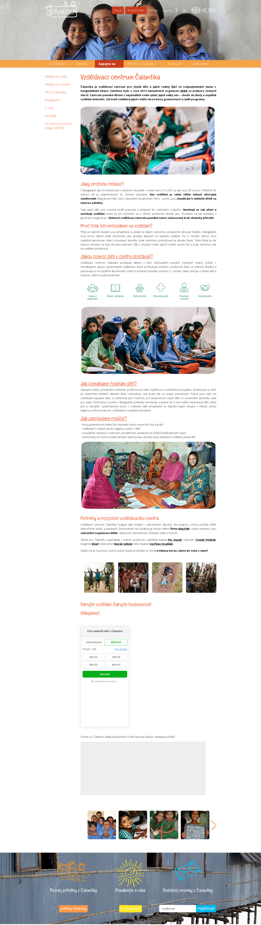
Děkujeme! (200, 64)
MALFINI (184, 528)
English (167, 10)
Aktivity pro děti (56, 76)
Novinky (82, 64)
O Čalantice (56, 64)
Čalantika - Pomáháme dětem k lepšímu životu (62, 11)
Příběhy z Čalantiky (141, 64)
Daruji (117, 10)
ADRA (183, 91)
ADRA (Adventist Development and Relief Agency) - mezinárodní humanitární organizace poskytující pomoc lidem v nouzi (202, 11)
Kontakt (153, 10)
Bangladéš (52, 100)
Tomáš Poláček (205, 539)
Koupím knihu (136, 10)
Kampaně (175, 64)
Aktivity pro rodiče (58, 84)
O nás (49, 108)
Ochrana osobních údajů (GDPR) (58, 125)
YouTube (184, 10)
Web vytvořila (196, 907)
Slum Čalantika (55, 92)
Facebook (176, 10)
